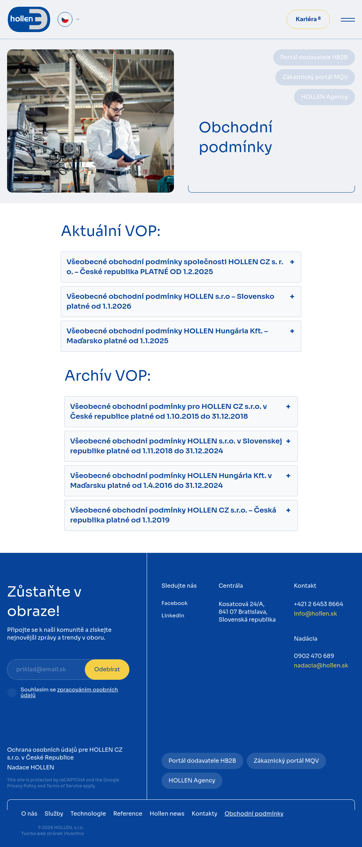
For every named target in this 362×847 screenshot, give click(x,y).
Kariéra (308, 19)
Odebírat (107, 669)
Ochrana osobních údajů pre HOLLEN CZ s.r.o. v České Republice (65, 753)
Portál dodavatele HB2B (314, 57)
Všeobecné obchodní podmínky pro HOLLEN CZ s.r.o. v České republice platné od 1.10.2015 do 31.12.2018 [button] (181, 411)
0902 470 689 (314, 656)
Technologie (88, 813)
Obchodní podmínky (36, 740)
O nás (29, 813)
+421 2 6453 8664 (318, 604)
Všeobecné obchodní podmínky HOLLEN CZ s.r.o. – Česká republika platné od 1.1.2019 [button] (181, 515)
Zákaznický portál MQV (315, 77)
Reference (127, 813)
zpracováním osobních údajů (69, 692)
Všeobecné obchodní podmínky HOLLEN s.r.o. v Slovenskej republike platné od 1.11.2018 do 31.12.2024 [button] (181, 445)
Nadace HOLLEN (30, 767)
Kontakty (204, 813)
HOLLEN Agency (324, 97)
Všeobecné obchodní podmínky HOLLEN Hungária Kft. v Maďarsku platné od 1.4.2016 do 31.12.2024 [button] (181, 480)
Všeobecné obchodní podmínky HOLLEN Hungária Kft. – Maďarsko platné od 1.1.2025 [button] (181, 335)
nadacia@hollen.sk (321, 665)
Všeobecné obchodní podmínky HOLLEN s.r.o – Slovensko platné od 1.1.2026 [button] (181, 301)
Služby (54, 813)
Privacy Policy (21, 785)
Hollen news (167, 813)
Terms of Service (64, 785)
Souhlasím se (69, 693)
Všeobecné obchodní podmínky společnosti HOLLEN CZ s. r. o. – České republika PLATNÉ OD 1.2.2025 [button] (181, 266)
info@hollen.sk (315, 613)
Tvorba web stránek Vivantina (52, 833)
